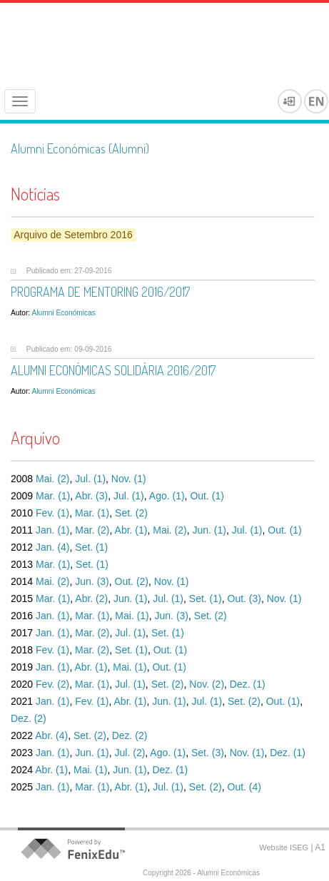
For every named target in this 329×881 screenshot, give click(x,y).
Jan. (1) (52, 530)
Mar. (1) (53, 495)
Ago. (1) (167, 495)
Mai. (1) (131, 615)
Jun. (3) (91, 581)
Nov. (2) (206, 684)
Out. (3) (244, 598)
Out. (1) (206, 495)
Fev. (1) (52, 513)
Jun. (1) (209, 530)
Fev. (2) (52, 684)
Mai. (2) (52, 478)
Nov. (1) (128, 478)
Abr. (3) (91, 495)
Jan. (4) (52, 547)
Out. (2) (131, 581)
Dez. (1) (247, 684)
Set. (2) (131, 513)
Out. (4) (244, 787)
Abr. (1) (131, 530)
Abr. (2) (91, 598)
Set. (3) (207, 752)
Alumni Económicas (63, 313)
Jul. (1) (90, 478)
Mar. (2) (92, 530)
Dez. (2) (28, 718)
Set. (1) (91, 547)
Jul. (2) (130, 752)
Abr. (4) (51, 735)
